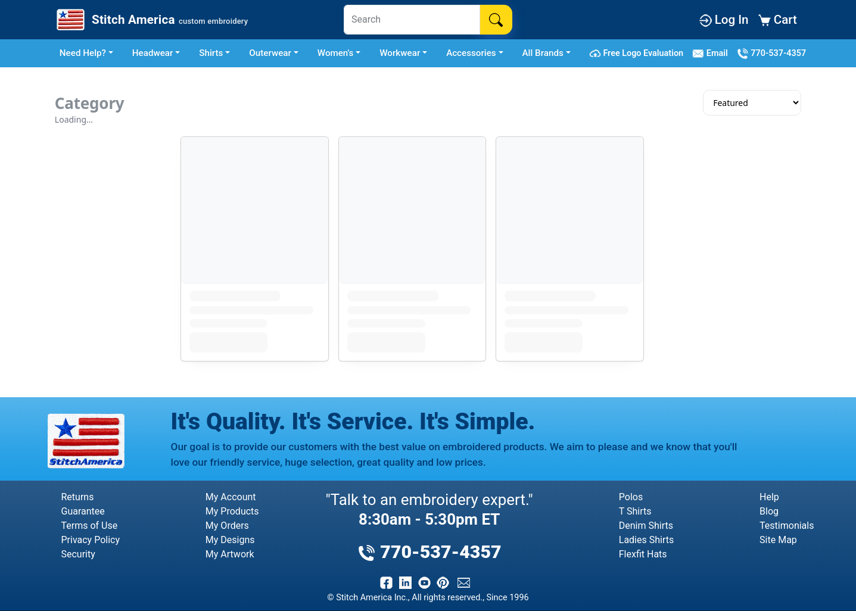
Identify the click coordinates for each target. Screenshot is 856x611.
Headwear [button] (152, 53)
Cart (777, 20)
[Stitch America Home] (151, 20)
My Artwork (230, 554)
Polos (631, 497)
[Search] (412, 20)
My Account (231, 497)
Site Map (778, 539)
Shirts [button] (211, 53)
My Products (232, 511)
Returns (77, 497)
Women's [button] (336, 53)
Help (769, 497)
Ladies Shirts (646, 539)
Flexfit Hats (643, 554)
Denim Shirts (646, 525)
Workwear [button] (399, 53)
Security (78, 554)
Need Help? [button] (83, 53)
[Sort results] (752, 103)
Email (712, 54)
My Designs (230, 539)
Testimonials (786, 525)
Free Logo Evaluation (638, 54)
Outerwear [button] (270, 53)
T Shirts (635, 511)
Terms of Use (89, 525)
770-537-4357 (771, 54)
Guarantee (83, 511)
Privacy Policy (90, 539)
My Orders (227, 525)
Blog (769, 511)
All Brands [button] (543, 53)
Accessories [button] (471, 53)
